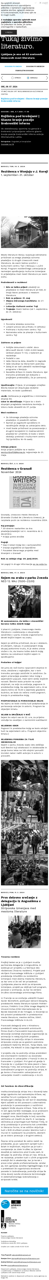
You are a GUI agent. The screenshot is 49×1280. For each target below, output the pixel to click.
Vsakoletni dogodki (24, 71)
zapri (44, 2)
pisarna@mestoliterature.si (17, 1265)
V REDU (8, 32)
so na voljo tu (40, 564)
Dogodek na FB (7, 144)
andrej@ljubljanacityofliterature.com (27, 1262)
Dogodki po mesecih (35, 66)
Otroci (16, 76)
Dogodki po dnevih (13, 66)
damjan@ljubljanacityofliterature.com (25, 1258)
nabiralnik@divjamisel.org (21, 1255)
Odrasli (32, 76)
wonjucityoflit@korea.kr (13, 452)
